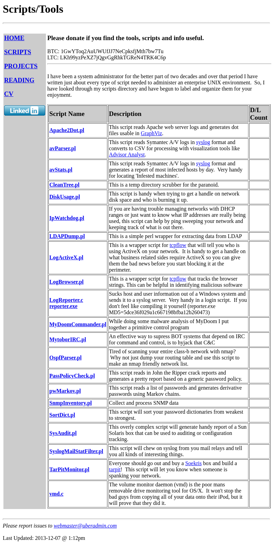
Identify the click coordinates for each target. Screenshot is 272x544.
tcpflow (178, 245)
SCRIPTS (17, 52)
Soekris (193, 463)
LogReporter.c (66, 300)
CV (8, 93)
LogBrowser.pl (66, 282)
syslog (203, 142)
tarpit (115, 469)
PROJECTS (21, 66)
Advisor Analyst (127, 154)
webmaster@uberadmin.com (85, 526)
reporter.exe (63, 306)
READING (19, 80)
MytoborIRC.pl (67, 339)
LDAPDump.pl (67, 236)
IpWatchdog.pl (66, 218)
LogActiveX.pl (66, 257)
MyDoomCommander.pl (77, 324)
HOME (14, 38)
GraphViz (151, 133)
